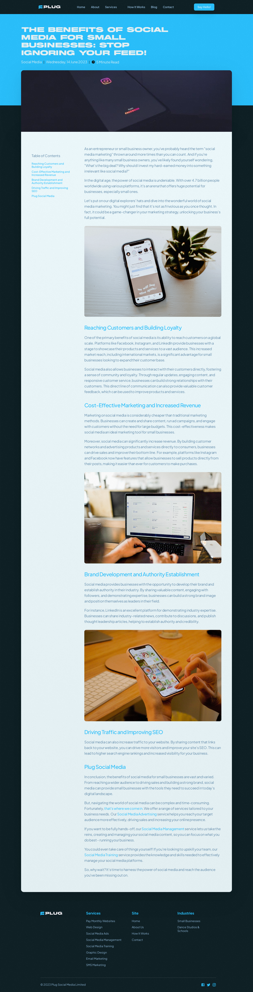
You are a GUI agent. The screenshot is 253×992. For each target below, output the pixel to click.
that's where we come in (123, 808)
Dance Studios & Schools (188, 929)
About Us (138, 927)
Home (136, 921)
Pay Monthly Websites (100, 921)
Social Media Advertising (137, 814)
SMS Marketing (96, 965)
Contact (137, 940)
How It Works (140, 933)
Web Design (94, 927)
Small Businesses (188, 921)
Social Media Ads (97, 933)
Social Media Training (101, 854)
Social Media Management (163, 828)
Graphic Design (96, 952)
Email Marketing (96, 958)
